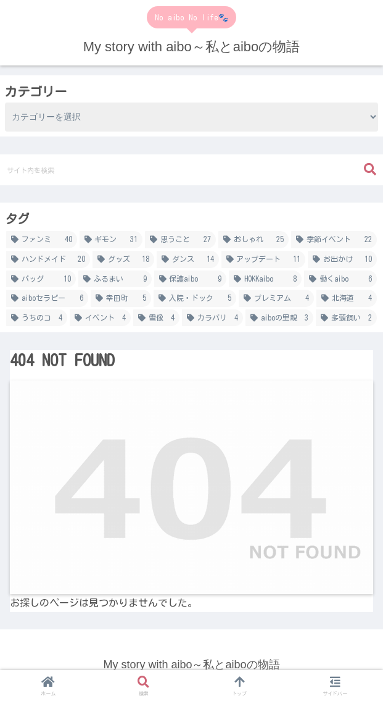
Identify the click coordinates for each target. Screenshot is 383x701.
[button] (370, 169)
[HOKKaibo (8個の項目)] (265, 279)
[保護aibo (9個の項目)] (190, 279)
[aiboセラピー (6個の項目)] (47, 298)
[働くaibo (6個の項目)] (340, 279)
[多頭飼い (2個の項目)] (346, 318)
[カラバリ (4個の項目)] (212, 318)
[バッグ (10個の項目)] (41, 279)
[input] (191, 169)
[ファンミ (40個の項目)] (41, 239)
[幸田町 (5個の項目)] (121, 298)
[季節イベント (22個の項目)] (334, 239)
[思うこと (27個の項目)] (180, 239)
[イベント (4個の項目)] (100, 318)
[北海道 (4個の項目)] (346, 298)
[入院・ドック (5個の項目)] (195, 298)
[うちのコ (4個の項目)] (36, 318)
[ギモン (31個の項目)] (111, 239)
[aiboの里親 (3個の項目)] (279, 318)
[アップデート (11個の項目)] (263, 259)
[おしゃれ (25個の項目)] (253, 239)
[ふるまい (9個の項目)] (115, 279)
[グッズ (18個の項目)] (123, 259)
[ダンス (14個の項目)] (187, 259)
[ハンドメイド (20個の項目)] (48, 259)
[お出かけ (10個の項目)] (342, 259)
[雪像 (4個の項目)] (156, 318)
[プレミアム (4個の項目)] (276, 298)
